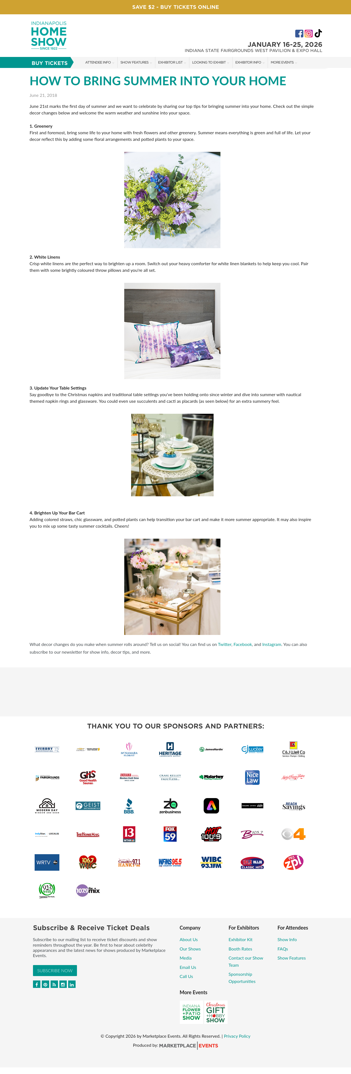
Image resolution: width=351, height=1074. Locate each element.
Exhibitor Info (248, 62)
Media (186, 957)
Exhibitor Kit (241, 939)
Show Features (134, 62)
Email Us (188, 967)
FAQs (283, 948)
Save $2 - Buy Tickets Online (175, 7)
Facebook (242, 644)
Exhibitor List (170, 62)
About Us (189, 939)
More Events (282, 62)
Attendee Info (98, 62)
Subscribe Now (55, 970)
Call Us (186, 976)
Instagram (271, 644)
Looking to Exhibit (209, 62)
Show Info (287, 939)
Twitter (224, 644)
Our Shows (190, 948)
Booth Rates (240, 948)
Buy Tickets (50, 63)
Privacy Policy (237, 1036)
